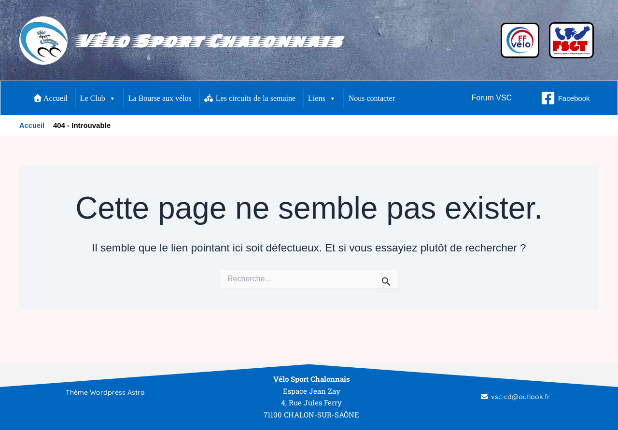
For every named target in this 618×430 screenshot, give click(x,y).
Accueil (51, 98)
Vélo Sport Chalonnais (208, 40)
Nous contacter (372, 98)
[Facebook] (565, 98)
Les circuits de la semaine (249, 98)
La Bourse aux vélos (160, 98)
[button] (492, 98)
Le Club (98, 98)
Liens (322, 98)
